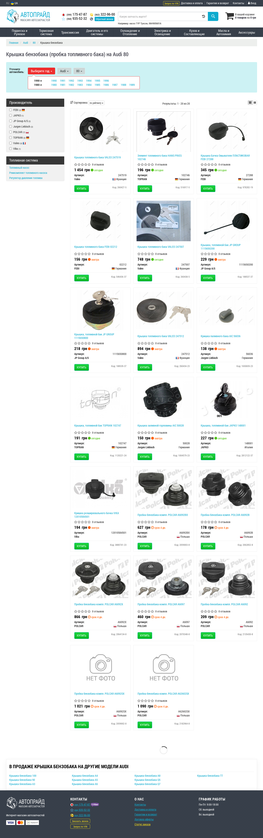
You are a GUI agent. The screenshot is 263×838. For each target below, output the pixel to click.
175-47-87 (74, 14)
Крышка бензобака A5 (85, 780)
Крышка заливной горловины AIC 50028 (161, 425)
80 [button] (79, 71)
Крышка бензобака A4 (85, 775)
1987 (115, 85)
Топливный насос (19, 167)
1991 (62, 80)
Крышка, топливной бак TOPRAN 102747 (97, 425)
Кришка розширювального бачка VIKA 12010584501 (96, 514)
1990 (54, 80)
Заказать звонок (80, 821)
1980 (54, 85)
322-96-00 (102, 14)
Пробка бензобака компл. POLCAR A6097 (161, 604)
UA (14, 3)
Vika (15, 148)
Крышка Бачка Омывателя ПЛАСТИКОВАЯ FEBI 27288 (225, 157)
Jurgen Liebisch (21, 126)
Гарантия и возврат (217, 3)
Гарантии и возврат (146, 814)
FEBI (19, 110)
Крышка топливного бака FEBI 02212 (95, 247)
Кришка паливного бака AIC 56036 (220, 336)
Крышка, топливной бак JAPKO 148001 (223, 425)
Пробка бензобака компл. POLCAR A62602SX (163, 693)
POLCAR (19, 132)
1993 (80, 80)
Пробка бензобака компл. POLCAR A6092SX (99, 693)
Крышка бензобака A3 (22, 784)
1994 (88, 80)
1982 (71, 85)
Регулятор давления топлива (25, 178)
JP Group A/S (20, 121)
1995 (97, 80)
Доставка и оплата (192, 3)
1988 (123, 85)
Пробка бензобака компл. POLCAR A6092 (224, 604)
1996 (106, 80)
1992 (71, 80)
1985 (97, 85)
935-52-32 (74, 18)
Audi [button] (64, 71)
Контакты (238, 3)
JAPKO (16, 115)
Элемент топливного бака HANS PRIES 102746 (160, 157)
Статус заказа (143, 824)
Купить (81, 188)
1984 (88, 85)
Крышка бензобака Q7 (147, 784)
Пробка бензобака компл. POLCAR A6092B (225, 515)
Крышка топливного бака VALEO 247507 (161, 247)
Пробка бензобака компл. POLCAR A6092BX (163, 515)
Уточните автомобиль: (16, 70)
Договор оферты (144, 819)
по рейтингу (96, 102)
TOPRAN (19, 137)
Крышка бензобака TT (210, 775)
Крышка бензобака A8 (147, 775)
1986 (106, 85)
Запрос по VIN (171, 3)
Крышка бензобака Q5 (147, 780)
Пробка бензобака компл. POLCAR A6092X (98, 604)
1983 (80, 85)
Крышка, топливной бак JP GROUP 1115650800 (94, 336)
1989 (132, 85)
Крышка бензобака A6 (85, 784)
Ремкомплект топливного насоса (28, 173)
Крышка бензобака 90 (22, 780)
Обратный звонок (104, 19)
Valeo (19, 143)
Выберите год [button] (41, 71)
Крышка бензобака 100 (22, 775)
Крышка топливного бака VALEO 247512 (161, 336)
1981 (62, 85)
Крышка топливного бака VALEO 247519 (97, 157)
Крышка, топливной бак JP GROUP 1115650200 (221, 246)
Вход (252, 3)
